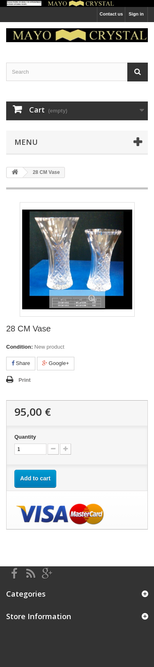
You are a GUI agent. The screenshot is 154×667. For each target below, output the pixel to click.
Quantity (25, 437)
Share (20, 363)
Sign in (136, 13)
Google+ (55, 363)
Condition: (19, 347)
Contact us (111, 13)
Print (24, 380)
